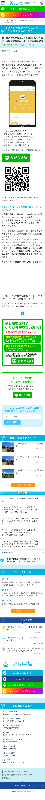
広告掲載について (27, 775)
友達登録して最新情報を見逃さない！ (22, 685)
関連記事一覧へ (8, 553)
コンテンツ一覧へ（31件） (27, 561)
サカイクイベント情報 (22, 720)
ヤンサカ (22, 761)
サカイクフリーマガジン (22, 726)
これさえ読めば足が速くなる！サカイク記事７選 (20, 604)
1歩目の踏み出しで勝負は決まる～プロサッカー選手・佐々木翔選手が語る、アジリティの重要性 (20, 521)
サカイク (5, 20)
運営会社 (7, 778)
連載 (12, 20)
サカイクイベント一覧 (22, 485)
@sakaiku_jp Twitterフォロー (22, 673)
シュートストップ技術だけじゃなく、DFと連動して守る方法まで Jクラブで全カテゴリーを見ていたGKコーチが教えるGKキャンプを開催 (20, 543)
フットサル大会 (22, 747)
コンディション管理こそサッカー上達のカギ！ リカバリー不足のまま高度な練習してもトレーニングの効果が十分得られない (20, 532)
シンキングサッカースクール (22, 740)
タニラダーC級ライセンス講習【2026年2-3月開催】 (20, 499)
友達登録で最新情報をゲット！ (22, 9)
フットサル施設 (22, 754)
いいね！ (22, 679)
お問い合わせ (9, 772)
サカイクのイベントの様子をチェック (22, 691)
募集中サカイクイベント (24, 438)
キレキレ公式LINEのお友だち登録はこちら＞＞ (22, 150)
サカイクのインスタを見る (22, 15)
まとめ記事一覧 (22, 611)
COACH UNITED (22, 713)
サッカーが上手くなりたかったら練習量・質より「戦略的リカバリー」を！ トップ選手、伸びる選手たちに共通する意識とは (19, 509)
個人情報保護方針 (10, 775)
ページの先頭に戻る (22, 786)
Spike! (22, 733)
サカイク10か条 (11, 51)
